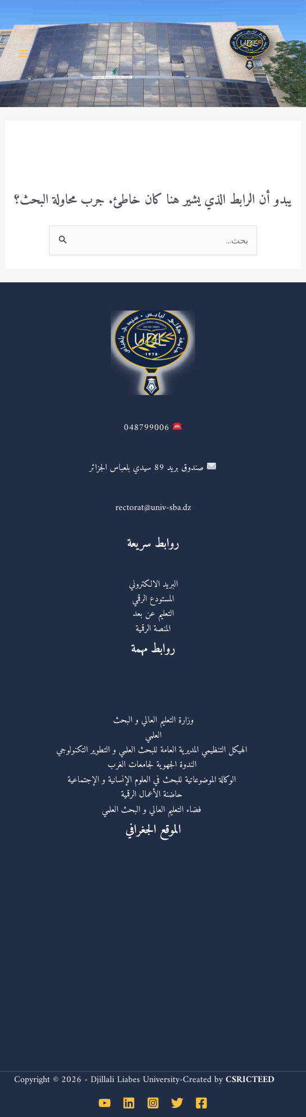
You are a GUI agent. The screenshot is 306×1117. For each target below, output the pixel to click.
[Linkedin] (129, 1103)
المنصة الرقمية (153, 629)
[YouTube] (104, 1103)
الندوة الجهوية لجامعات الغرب (153, 765)
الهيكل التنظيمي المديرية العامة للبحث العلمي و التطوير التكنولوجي (153, 750)
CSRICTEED (250, 1080)
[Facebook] (201, 1103)
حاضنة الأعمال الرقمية (153, 795)
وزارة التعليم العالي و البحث (153, 720)
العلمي (153, 735)
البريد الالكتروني (153, 584)
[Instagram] (153, 1103)
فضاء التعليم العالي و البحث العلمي (153, 810)
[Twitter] (177, 1103)
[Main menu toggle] (23, 53)
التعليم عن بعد (153, 614)
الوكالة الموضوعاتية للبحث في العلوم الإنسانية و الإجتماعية (153, 780)
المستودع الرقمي (153, 599)
